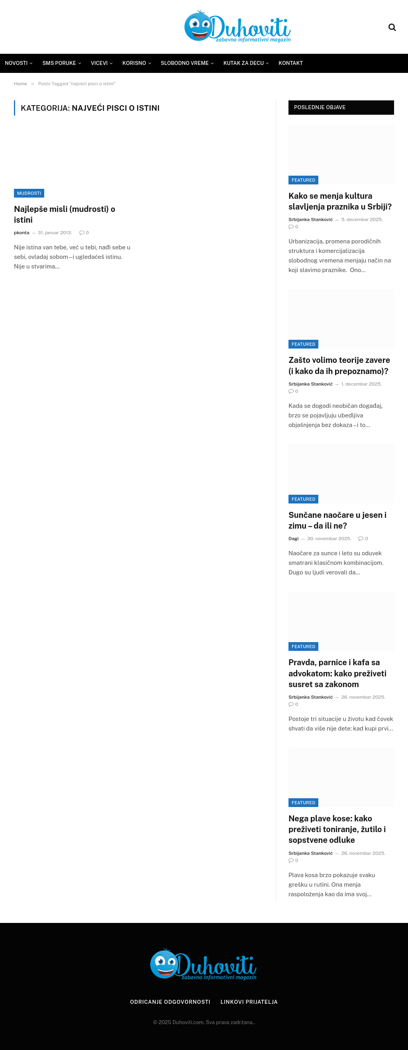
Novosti (16, 63)
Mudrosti (29, 193)
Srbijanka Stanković (310, 219)
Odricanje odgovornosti (170, 1002)
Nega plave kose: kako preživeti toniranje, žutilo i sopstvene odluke (337, 829)
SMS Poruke (59, 63)
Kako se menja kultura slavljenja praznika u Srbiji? (340, 201)
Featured (303, 180)
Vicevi (99, 63)
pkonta (21, 232)
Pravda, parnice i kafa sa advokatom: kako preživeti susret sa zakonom (337, 673)
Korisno (134, 63)
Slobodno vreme (185, 63)
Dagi (293, 538)
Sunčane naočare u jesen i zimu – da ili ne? (337, 520)
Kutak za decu (244, 63)
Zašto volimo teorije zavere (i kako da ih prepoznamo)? (339, 365)
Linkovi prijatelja (249, 1002)
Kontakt (291, 63)
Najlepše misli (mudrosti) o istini (64, 214)
